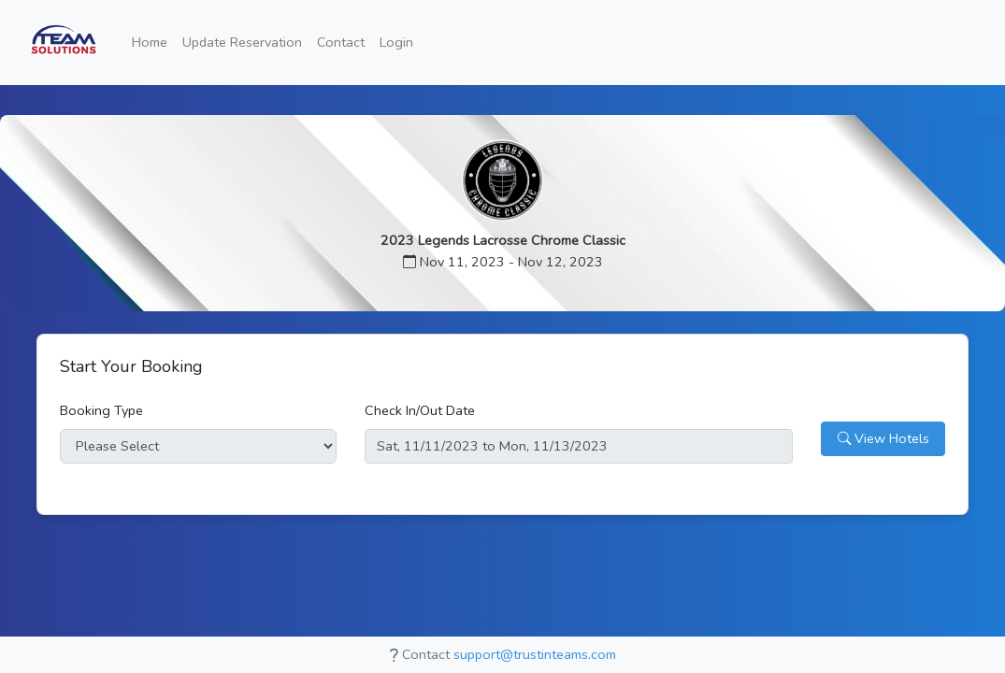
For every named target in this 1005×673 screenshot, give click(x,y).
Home (149, 42)
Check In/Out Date (420, 410)
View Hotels (883, 438)
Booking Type (101, 410)
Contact (341, 42)
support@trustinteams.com (534, 654)
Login (396, 42)
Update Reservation (242, 42)
